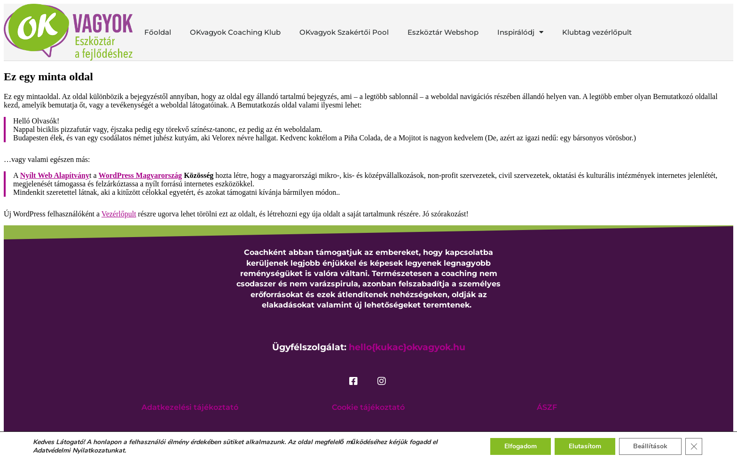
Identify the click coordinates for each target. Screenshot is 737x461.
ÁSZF (547, 407)
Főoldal (157, 32)
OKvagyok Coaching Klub (235, 32)
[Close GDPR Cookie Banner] (693, 446)
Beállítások (650, 446)
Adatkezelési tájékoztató (189, 407)
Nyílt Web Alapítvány (54, 175)
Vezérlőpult (119, 214)
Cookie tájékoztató (368, 407)
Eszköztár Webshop (443, 32)
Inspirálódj (520, 32)
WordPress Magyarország (140, 175)
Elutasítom (585, 446)
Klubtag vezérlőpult (597, 32)
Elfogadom (520, 446)
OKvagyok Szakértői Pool (344, 32)
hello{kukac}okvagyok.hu (407, 347)
